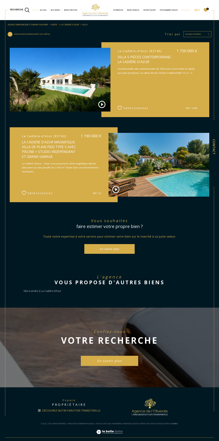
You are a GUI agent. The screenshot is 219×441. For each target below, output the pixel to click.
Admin (142, 424)
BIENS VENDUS (133, 10)
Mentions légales (130, 424)
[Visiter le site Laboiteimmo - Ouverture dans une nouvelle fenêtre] (109, 435)
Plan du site (101, 424)
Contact (214, 147)
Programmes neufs (169, 10)
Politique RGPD (162, 424)
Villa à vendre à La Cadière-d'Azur (42, 291)
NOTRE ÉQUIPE (149, 10)
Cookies (174, 424)
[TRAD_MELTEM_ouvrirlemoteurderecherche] (20, 10)
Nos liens (150, 424)
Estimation (118, 10)
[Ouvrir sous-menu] (61, 10)
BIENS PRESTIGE (70, 10)
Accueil (43, 10)
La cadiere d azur (69, 24)
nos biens (55, 10)
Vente (54, 24)
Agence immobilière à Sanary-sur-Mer (28, 24)
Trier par (173, 34)
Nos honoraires (114, 424)
